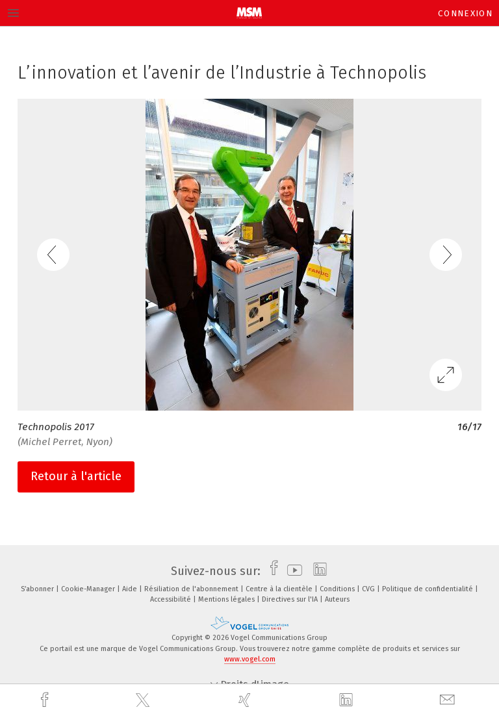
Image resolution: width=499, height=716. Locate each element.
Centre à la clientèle (280, 589)
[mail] (449, 700)
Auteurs (337, 599)
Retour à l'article (76, 476)
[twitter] (144, 700)
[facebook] (46, 700)
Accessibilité (171, 599)
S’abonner (38, 589)
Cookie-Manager (89, 589)
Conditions (338, 589)
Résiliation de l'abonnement (192, 589)
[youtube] (291, 571)
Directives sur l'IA (291, 599)
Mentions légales (227, 599)
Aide (130, 589)
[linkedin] (347, 700)
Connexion (465, 13)
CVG (369, 589)
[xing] (246, 700)
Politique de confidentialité (428, 589)
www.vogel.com (249, 659)
